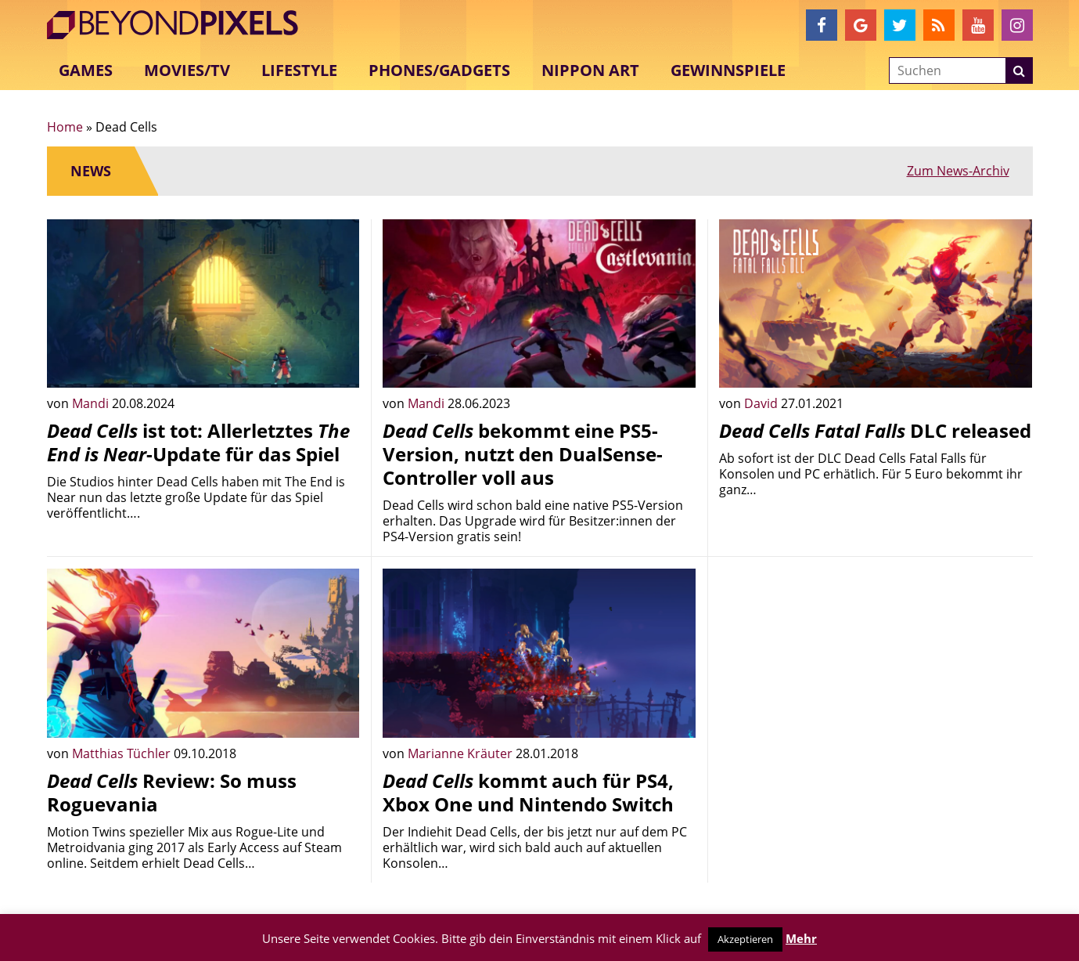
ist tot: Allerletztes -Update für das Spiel (198, 442)
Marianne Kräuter (462, 753)
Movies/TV (187, 70)
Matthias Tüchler (123, 753)
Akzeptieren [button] (745, 939)
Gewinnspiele (728, 70)
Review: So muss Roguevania (172, 792)
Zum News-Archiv (958, 170)
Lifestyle (299, 70)
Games (86, 70)
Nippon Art (590, 70)
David (762, 403)
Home (65, 126)
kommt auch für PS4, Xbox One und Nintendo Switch (528, 792)
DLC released (875, 430)
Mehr (801, 938)
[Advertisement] (875, 678)
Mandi (92, 403)
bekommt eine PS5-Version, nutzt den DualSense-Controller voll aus (523, 453)
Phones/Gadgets (439, 70)
